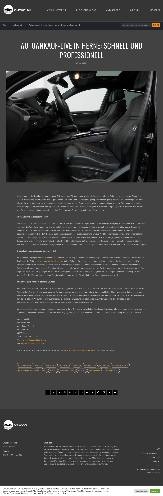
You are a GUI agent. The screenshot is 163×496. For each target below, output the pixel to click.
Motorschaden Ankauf (67, 371)
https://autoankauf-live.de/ (32, 344)
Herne (44, 371)
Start (5, 25)
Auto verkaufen (51, 365)
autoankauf (77, 365)
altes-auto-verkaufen (25, 365)
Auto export (39, 365)
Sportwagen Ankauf (95, 371)
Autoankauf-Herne (90, 365)
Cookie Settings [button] (141, 491)
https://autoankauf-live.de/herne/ (49, 261)
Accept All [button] (154, 491)
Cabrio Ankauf (104, 365)
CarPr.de (111, 351)
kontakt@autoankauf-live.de (34, 340)
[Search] (155, 25)
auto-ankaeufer (64, 365)
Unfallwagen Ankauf (111, 371)
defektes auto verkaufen (120, 365)
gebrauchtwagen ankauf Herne (28, 371)
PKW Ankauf (81, 371)
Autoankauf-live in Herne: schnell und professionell (78, 351)
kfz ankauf (53, 371)
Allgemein (18, 25)
